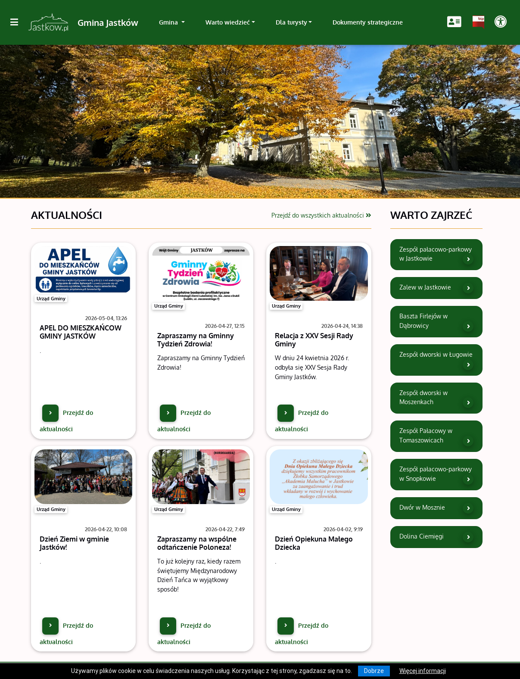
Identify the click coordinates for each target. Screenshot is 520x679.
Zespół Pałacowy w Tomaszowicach (436, 436)
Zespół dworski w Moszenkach (436, 398)
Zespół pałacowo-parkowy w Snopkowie (436, 475)
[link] (172, 22)
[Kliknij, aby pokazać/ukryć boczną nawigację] (17, 22)
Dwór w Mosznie (436, 508)
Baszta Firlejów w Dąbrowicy (436, 322)
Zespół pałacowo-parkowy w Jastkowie (436, 255)
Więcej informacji (422, 671)
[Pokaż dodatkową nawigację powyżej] (500, 22)
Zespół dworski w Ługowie (436, 360)
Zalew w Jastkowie (436, 288)
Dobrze (374, 671)
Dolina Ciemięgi (436, 537)
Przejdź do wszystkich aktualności (321, 215)
